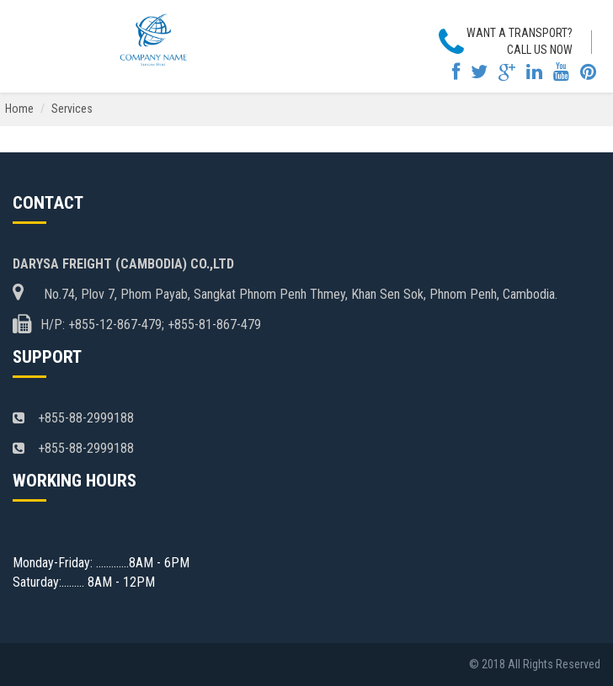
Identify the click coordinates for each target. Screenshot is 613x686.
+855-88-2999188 (73, 418)
